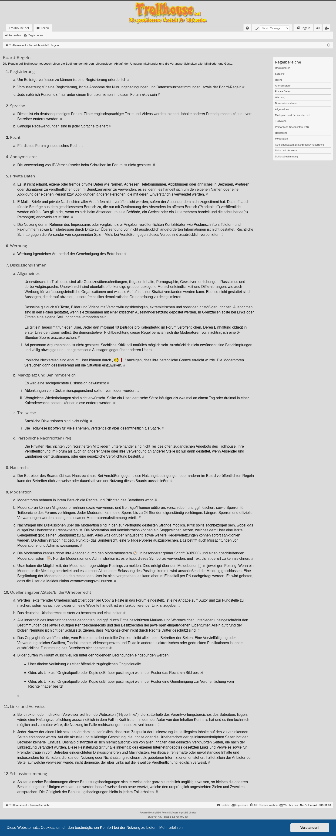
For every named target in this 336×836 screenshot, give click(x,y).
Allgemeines (282, 109)
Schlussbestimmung (286, 156)
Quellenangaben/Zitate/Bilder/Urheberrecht (299, 144)
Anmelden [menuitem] (319, 29)
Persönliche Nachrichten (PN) (292, 127)
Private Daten (283, 91)
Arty (160, 817)
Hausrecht (281, 132)
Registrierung (282, 68)
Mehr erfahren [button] (171, 827)
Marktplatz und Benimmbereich (292, 115)
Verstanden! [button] (309, 827)
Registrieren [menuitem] (327, 29)
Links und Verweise (286, 150)
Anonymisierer (283, 85)
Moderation (281, 138)
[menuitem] (247, 28)
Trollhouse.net (19, 28)
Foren (45, 28)
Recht (278, 79)
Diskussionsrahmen (286, 103)
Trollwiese (280, 121)
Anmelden (14, 35)
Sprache (280, 73)
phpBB (155, 812)
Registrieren (35, 35)
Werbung (280, 97)
